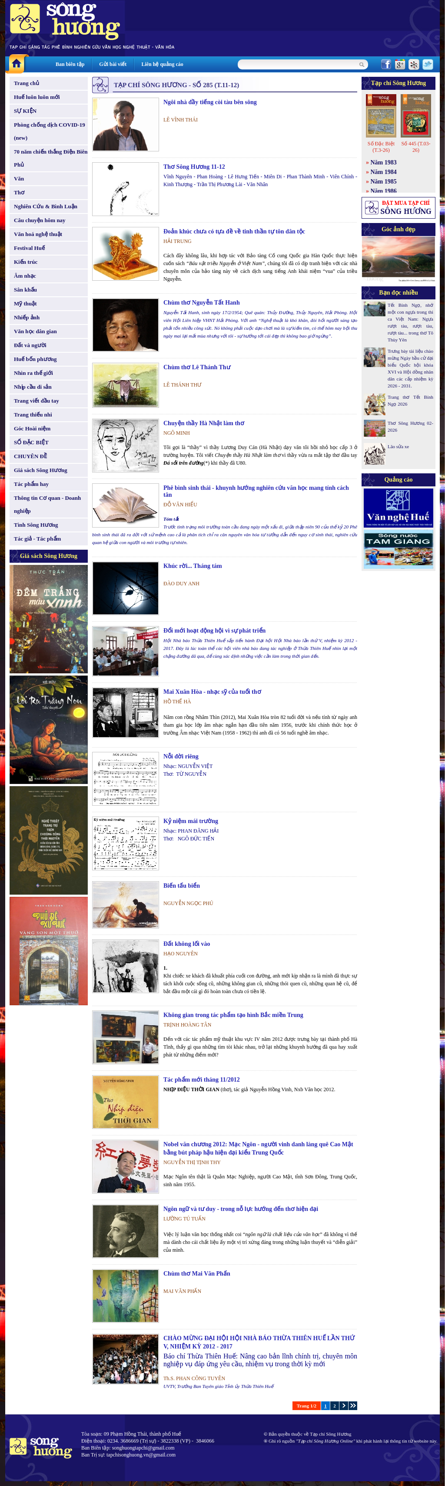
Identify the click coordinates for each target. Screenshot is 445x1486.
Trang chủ (26, 83)
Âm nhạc (25, 275)
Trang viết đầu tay (36, 400)
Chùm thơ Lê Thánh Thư (196, 367)
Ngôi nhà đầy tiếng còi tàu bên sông (210, 102)
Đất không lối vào (186, 944)
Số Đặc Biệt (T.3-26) (381, 147)
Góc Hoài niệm (32, 428)
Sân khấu (25, 289)
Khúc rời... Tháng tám (192, 566)
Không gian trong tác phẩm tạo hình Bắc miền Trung (233, 1015)
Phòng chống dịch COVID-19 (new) (49, 131)
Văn (19, 178)
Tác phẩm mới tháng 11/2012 (201, 1079)
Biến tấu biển (181, 885)
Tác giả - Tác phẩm (37, 538)
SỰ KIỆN (25, 111)
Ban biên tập (70, 64)
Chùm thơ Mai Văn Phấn (196, 1273)
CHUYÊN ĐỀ (30, 456)
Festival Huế (29, 248)
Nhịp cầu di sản (33, 387)
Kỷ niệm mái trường (190, 821)
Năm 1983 (384, 162)
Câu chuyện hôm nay (40, 220)
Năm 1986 (384, 191)
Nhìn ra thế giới (33, 373)
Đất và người (30, 345)
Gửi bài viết (112, 64)
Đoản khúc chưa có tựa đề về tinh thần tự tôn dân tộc (234, 231)
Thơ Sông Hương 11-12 (194, 167)
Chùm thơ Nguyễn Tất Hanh (201, 302)
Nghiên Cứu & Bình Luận (45, 206)
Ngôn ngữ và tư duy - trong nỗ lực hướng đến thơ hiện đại (240, 1209)
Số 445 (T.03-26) (415, 147)
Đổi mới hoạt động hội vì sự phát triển (214, 630)
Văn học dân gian (35, 331)
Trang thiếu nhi (33, 414)
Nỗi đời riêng (181, 756)
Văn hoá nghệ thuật (38, 234)
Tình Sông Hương (36, 525)
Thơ (19, 192)
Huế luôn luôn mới (37, 97)
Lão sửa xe (398, 446)
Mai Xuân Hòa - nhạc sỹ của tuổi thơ (212, 692)
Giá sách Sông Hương (40, 470)
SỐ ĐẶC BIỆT (31, 442)
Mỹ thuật (25, 303)
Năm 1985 (384, 181)
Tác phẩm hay (31, 484)
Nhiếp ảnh (27, 317)
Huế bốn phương (35, 359)
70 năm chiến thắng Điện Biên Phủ (50, 158)
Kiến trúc (25, 262)
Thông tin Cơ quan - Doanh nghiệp (47, 504)
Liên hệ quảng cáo (162, 64)
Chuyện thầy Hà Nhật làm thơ (203, 423)
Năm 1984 (384, 172)
